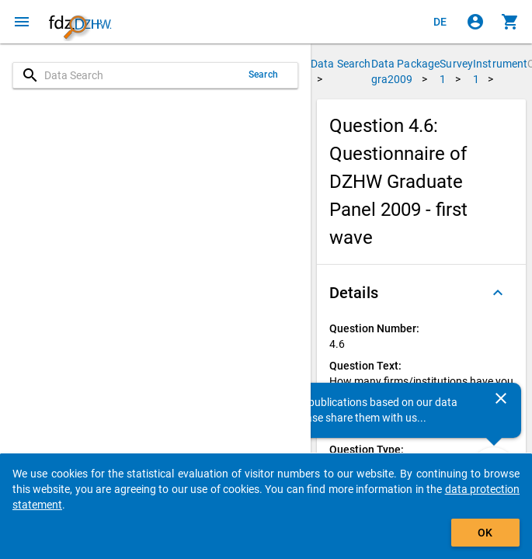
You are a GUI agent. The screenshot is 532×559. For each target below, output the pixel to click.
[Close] (500, 398)
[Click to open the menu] (21, 21)
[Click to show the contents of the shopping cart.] (510, 21)
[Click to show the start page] (80, 21)
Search (263, 74)
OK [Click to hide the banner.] (485, 532)
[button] (421, 292)
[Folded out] (497, 292)
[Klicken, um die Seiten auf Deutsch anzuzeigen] (440, 21)
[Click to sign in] (475, 21)
